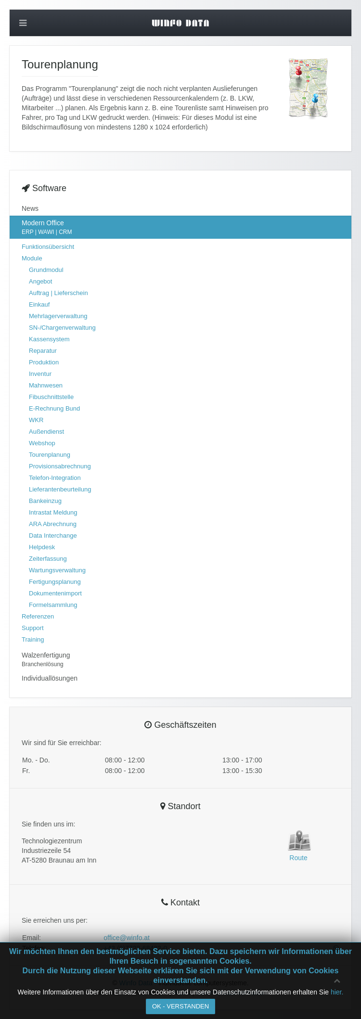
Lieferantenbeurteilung (60, 489)
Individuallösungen (49, 678)
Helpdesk (42, 547)
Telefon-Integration (55, 477)
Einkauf (39, 304)
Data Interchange (53, 535)
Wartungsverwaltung (57, 570)
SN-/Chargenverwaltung (62, 327)
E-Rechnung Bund (54, 408)
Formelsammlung (53, 604)
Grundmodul (46, 269)
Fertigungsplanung (55, 581)
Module (32, 258)
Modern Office (180, 227)
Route (298, 858)
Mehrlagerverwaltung (58, 316)
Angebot (40, 281)
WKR (36, 420)
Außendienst (46, 431)
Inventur (40, 373)
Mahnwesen (46, 385)
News (30, 208)
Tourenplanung (49, 454)
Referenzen (38, 616)
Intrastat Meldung (53, 512)
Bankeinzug (45, 500)
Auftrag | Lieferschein (58, 293)
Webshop (42, 443)
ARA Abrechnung (53, 524)
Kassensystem (49, 339)
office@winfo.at (126, 938)
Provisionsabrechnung (60, 466)
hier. (337, 992)
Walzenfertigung (180, 660)
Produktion (44, 362)
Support (33, 628)
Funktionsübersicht (48, 246)
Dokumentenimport (55, 593)
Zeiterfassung (48, 558)
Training (33, 639)
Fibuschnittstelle (51, 396)
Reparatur (43, 350)
